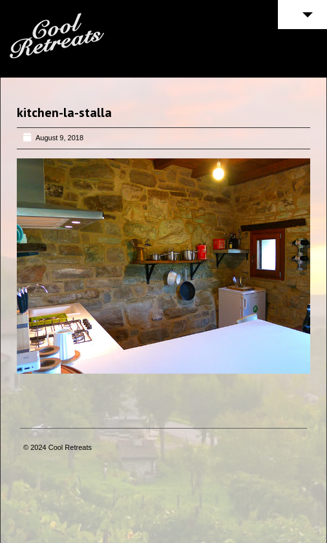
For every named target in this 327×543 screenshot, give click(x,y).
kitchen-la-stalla (64, 112)
